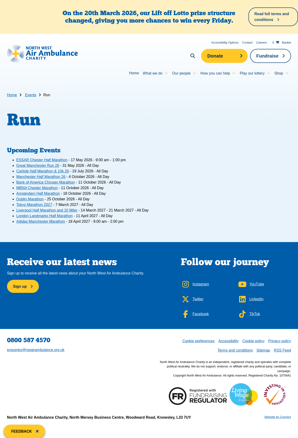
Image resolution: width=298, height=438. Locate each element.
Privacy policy (279, 341)
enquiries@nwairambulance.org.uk (35, 350)
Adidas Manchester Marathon (40, 221)
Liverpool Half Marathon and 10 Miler (46, 210)
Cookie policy (253, 341)
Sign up (20, 286)
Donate (215, 55)
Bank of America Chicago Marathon (45, 182)
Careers (261, 42)
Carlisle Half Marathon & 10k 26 (42, 171)
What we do (152, 73)
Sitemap (263, 350)
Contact (247, 42)
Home (134, 73)
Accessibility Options (224, 42)
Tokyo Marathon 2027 (34, 205)
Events (30, 95)
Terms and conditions (235, 350)
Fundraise (267, 55)
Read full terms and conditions (271, 17)
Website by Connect (277, 417)
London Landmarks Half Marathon (44, 216)
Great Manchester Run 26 (37, 166)
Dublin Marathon (30, 199)
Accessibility (228, 341)
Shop (278, 73)
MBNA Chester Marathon (37, 188)
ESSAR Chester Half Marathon (42, 160)
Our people (181, 73)
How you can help (215, 73)
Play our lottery (252, 73)
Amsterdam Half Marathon (38, 193)
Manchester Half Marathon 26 (40, 177)
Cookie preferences (198, 340)
